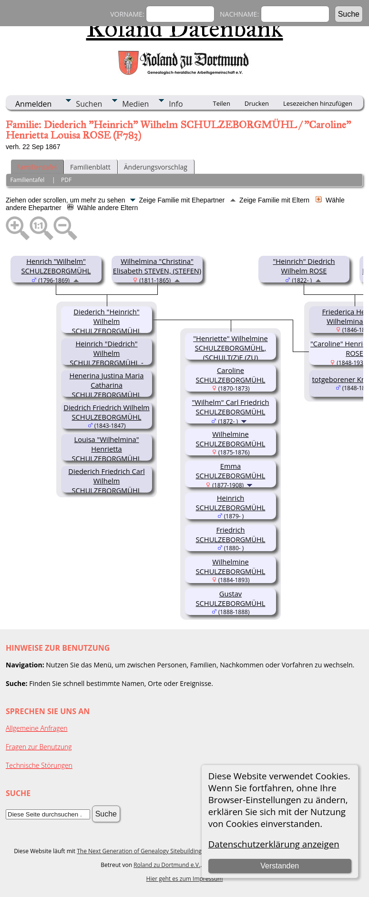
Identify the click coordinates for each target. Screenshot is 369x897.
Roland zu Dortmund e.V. (166, 865)
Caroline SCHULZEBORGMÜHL (231, 374)
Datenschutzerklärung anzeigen (273, 844)
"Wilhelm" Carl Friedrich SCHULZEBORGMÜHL (230, 406)
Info (176, 104)
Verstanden (279, 866)
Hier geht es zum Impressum (184, 879)
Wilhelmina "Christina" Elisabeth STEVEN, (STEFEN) (157, 265)
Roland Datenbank (184, 28)
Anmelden (33, 104)
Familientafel (37, 166)
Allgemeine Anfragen (37, 728)
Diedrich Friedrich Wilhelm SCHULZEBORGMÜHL (106, 412)
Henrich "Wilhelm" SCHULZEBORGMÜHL (56, 265)
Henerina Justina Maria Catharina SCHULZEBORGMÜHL (107, 385)
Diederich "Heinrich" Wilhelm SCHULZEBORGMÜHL (107, 321)
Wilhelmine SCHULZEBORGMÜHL (231, 438)
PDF (66, 180)
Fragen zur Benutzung (39, 746)
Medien (135, 104)
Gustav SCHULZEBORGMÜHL (231, 598)
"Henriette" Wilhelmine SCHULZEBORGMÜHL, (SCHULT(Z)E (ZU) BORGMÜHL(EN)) (230, 352)
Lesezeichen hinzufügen (317, 103)
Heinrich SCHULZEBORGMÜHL (231, 502)
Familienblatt (90, 166)
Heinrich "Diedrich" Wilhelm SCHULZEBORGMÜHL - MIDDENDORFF (106, 358)
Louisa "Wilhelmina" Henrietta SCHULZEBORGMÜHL (107, 448)
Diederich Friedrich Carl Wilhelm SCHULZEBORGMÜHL (106, 480)
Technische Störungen (39, 765)
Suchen (89, 104)
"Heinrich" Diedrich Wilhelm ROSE (304, 265)
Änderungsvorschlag (155, 166)
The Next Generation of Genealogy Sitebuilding (139, 851)
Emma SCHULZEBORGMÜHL (231, 470)
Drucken (257, 103)
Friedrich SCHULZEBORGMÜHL (231, 534)
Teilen (221, 103)
